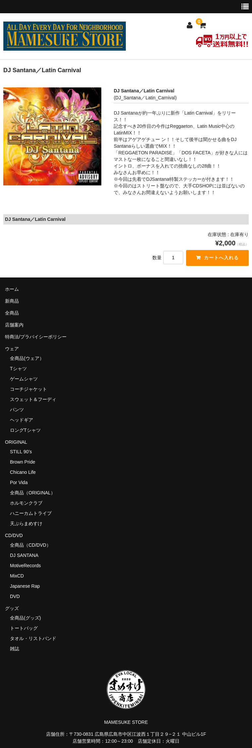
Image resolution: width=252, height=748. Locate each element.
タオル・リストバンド (33, 638)
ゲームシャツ (24, 378)
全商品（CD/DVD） (33, 545)
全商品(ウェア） (27, 358)
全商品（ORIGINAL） (32, 492)
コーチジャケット (28, 389)
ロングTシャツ (25, 430)
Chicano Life (23, 472)
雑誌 (14, 648)
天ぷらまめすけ (26, 523)
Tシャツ (18, 368)
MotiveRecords (25, 565)
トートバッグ (24, 628)
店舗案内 (14, 324)
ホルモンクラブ (26, 503)
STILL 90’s (21, 451)
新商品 (12, 301)
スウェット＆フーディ (33, 399)
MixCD (17, 575)
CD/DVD (14, 535)
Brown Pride (22, 462)
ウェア (14, 348)
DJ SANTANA (24, 555)
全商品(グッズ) (25, 618)
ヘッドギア (21, 420)
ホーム (12, 289)
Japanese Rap (25, 586)
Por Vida (18, 482)
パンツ (17, 409)
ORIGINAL (16, 442)
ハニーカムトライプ (31, 513)
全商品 (12, 313)
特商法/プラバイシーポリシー (36, 336)
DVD (15, 596)
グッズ (14, 608)
